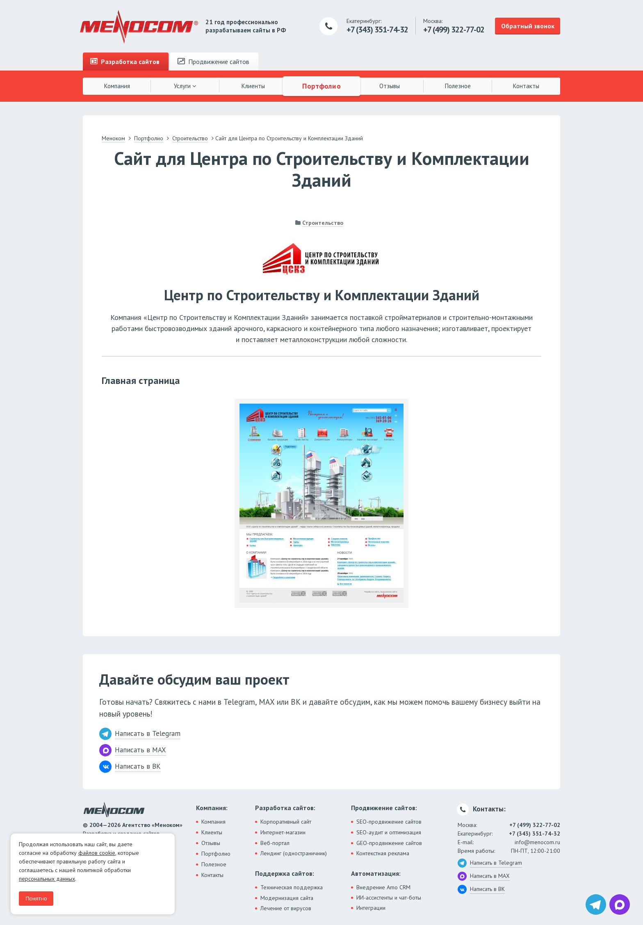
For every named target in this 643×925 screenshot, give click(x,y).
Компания (117, 86)
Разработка (125, 61)
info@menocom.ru (537, 842)
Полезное (458, 86)
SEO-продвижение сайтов (389, 821)
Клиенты (253, 86)
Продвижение (213, 61)
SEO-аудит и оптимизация (388, 832)
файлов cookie (96, 852)
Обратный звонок (527, 26)
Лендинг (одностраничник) (293, 853)
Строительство (322, 222)
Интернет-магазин (283, 832)
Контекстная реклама (382, 853)
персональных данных (47, 878)
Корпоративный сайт (285, 821)
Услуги (185, 86)
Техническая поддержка (291, 887)
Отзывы (389, 86)
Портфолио (321, 85)
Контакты (526, 86)
